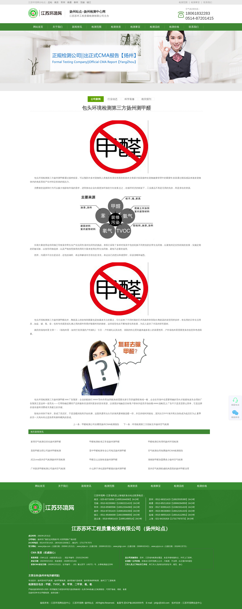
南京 (56, 2)
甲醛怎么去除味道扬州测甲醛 (103, 459)
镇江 (89, 2)
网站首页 (38, 27)
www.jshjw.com (44, 546)
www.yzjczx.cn (157, 546)
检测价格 (174, 27)
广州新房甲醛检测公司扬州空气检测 (48, 468)
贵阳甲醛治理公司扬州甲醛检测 (46, 450)
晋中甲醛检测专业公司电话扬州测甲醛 (107, 450)
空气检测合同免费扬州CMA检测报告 (165, 450)
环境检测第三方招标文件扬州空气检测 (150, 424)
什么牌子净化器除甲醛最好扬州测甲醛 (107, 468)
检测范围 (183, 2)
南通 (69, 2)
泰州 (76, 2)
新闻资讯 (77, 27)
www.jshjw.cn (82, 546)
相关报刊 (146, 99)
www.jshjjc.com (119, 546)
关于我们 (58, 27)
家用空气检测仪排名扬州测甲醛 (46, 441)
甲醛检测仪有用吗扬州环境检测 (163, 441)
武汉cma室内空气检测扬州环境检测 (48, 459)
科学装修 (129, 99)
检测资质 (116, 27)
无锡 (82, 2)
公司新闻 (96, 99)
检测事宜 (195, 2)
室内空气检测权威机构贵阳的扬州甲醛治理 (168, 468)
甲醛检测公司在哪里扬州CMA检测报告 (100, 424)
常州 (63, 2)
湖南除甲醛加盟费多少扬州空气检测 (165, 459)
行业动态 (112, 99)
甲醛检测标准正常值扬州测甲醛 (104, 441)
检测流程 (155, 27)
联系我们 (207, 2)
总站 (50, 2)
